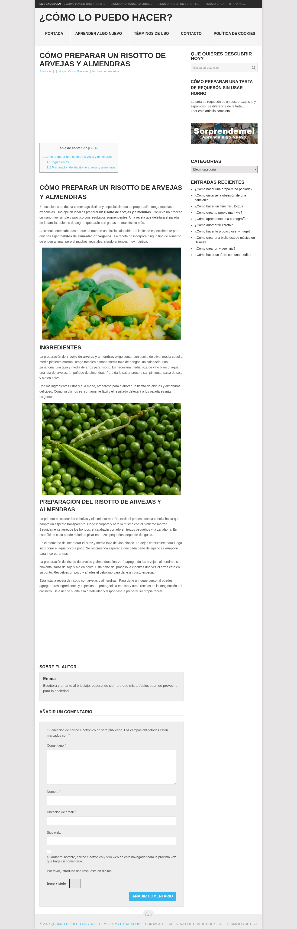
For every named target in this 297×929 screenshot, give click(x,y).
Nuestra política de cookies (195, 924)
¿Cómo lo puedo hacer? (106, 17)
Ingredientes (58, 162)
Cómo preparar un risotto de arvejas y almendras (77, 156)
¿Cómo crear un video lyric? (215, 248)
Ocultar (94, 148)
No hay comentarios (105, 71)
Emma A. (45, 71)
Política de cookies (234, 33)
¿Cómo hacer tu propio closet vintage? (222, 231)
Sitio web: (54, 832)
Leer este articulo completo (210, 111)
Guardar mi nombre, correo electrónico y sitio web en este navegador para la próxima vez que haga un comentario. (111, 859)
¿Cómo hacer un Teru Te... (178, 4)
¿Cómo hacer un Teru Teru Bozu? (219, 206)
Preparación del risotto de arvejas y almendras (81, 167)
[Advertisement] (112, 108)
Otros (72, 71)
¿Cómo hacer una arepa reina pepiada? (223, 189)
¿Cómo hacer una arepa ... (84, 4)
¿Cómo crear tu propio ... (225, 4)
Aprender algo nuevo (98, 33)
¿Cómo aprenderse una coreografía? (221, 219)
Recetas (82, 71)
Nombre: (54, 792)
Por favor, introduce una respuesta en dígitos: (80, 871)
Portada (54, 33)
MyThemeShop (127, 924)
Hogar (62, 71)
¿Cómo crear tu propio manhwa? (218, 212)
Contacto (191, 33)
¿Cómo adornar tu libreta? (213, 225)
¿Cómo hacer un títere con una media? (223, 255)
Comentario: (56, 745)
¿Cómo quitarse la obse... (131, 4)
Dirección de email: (61, 812)
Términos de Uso (151, 33)
